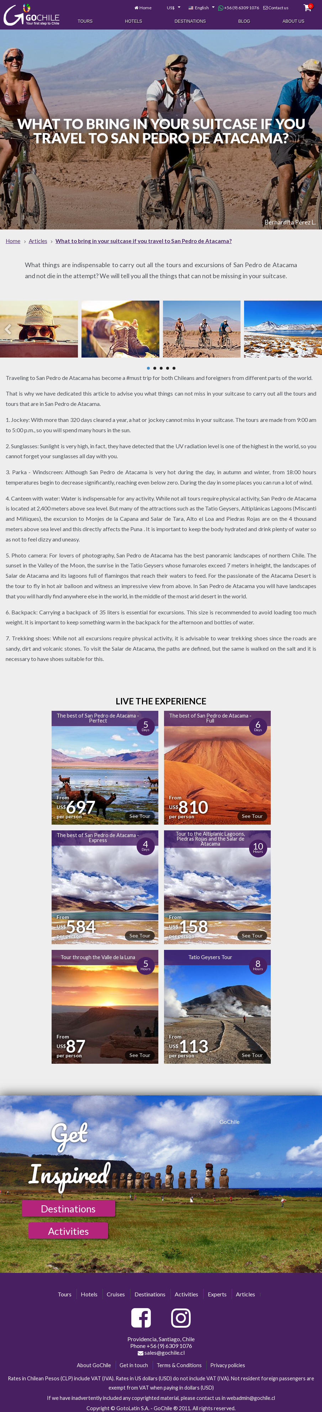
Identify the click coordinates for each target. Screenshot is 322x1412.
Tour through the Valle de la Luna (97, 954)
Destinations (190, 20)
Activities (68, 1228)
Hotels (133, 20)
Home (145, 6)
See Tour (140, 813)
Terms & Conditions (179, 1362)
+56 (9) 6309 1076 (238, 6)
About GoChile (94, 1362)
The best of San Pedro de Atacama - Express (98, 834)
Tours (85, 20)
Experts (217, 1290)
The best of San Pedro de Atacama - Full (210, 714)
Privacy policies (227, 1362)
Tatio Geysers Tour (210, 954)
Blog (244, 20)
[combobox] (170, 6)
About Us (293, 20)
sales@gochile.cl (161, 1349)
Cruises (116, 1290)
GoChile (229, 1118)
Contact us (278, 6)
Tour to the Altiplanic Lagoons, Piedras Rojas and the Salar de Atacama (210, 835)
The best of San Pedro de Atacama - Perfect (98, 714)
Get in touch (134, 1362)
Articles (245, 1290)
